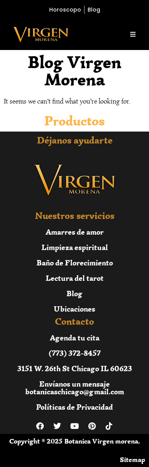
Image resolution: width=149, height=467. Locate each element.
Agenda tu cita (74, 337)
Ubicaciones (74, 309)
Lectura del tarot (75, 278)
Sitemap (132, 459)
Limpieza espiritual (74, 247)
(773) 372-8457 (75, 353)
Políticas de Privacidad (74, 407)
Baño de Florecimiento (74, 262)
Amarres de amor (75, 232)
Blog (74, 293)
